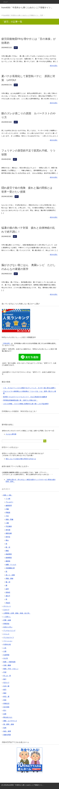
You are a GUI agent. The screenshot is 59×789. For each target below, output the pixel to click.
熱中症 (8, 537)
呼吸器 (8, 512)
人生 (4, 648)
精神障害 (9, 557)
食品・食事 (7, 731)
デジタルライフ (8, 637)
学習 (4, 672)
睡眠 (7, 550)
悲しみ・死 (7, 675)
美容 (4, 700)
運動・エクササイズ (10, 721)
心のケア (6, 610)
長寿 (4, 728)
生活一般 (6, 686)
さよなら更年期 (11, 434)
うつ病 (8, 498)
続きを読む (54, 65)
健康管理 (9, 505)
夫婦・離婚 (7, 665)
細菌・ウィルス (11, 564)
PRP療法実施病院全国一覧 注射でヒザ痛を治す (20, 400)
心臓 (7, 523)
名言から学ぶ (7, 627)
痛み (7, 540)
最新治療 (9, 533)
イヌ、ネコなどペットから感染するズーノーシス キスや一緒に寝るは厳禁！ (29, 388)
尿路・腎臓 (9, 519)
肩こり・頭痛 (10, 575)
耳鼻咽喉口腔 (10, 568)
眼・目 (8, 547)
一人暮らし (7, 616)
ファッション (7, 641)
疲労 (15, 47)
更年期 (8, 530)
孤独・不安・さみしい (10, 669)
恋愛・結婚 (7, 620)
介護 (4, 651)
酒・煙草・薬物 (8, 724)
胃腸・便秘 (9, 578)
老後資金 (6, 623)
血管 (7, 589)
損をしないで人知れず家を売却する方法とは (21, 459)
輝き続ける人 (7, 717)
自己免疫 (6, 707)
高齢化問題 (7, 735)
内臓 (7, 509)
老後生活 (6, 703)
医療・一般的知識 (9, 662)
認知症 (8, 592)
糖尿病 (8, 561)
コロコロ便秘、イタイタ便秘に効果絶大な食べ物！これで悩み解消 (25, 404)
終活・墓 (6, 696)
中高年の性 (7, 644)
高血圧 (8, 603)
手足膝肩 (9, 526)
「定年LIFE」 (6, 343)
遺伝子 (8, 596)
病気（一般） (7, 495)
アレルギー (9, 502)
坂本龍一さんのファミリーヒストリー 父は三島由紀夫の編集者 (25, 397)
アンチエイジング (9, 630)
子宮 (7, 516)
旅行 (4, 679)
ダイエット (7, 606)
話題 (4, 714)
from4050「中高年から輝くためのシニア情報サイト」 (27, 7)
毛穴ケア (6, 682)
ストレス (6, 634)
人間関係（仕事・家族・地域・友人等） (16, 613)
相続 (4, 693)
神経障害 (9, 554)
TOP (23, 15)
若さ (4, 710)
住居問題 (6, 655)
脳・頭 (8, 582)
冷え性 (5, 658)
